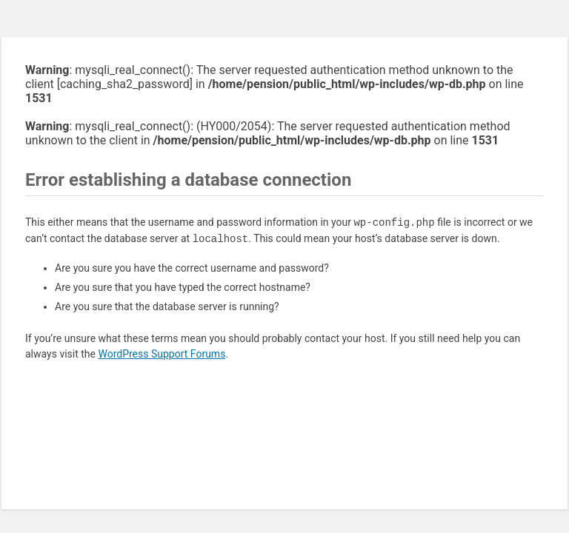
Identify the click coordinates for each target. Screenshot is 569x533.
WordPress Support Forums (161, 354)
